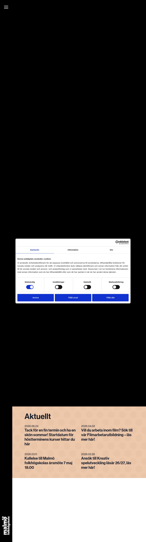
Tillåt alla (110, 297)
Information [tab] (73, 250)
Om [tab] (111, 250)
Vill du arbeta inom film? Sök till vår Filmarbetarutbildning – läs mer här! (107, 435)
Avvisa (35, 297)
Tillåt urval (73, 297)
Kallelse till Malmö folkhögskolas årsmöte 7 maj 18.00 (48, 463)
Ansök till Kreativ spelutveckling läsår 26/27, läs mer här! (106, 463)
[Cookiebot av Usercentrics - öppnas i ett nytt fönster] (117, 242)
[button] (6, 7)
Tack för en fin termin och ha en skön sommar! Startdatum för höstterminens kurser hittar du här (50, 437)
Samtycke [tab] (34, 250)
